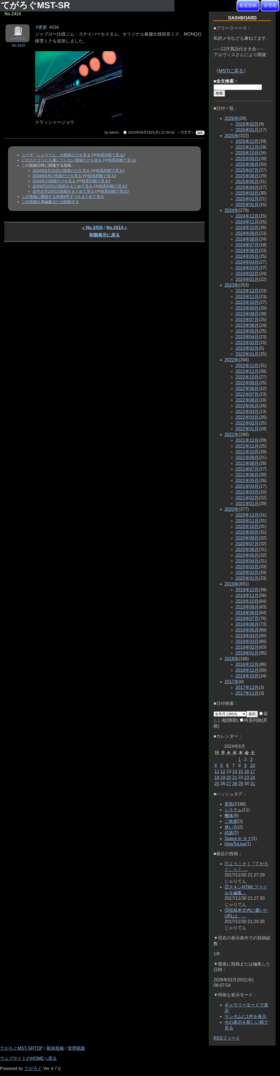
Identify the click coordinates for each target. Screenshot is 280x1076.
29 (240, 783)
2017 (231, 681)
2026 (231, 118)
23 (246, 777)
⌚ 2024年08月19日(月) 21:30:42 (149, 132)
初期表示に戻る (104, 235)
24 (252, 777)
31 (252, 783)
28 (234, 783)
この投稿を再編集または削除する (50, 202)
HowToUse (235, 844)
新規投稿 (248, 5)
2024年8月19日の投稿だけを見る (61, 170)
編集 (200, 132)
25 (216, 783)
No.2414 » (116, 227)
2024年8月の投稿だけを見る (57, 176)
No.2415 (18, 45)
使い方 (231, 827)
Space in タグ (238, 838)
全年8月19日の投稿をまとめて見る (63, 186)
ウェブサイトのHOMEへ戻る (28, 1058)
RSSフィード (227, 1038)
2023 (231, 285)
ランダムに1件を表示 (245, 1016)
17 (252, 771)
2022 (231, 359)
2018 (231, 658)
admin (114, 132)
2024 (231, 210)
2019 (231, 584)
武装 (228, 832)
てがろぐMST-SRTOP (21, 1048)
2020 (231, 509)
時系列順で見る (110, 155)
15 (240, 771)
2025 (231, 135)
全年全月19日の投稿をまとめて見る (63, 191)
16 (246, 771)
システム (233, 809)
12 (222, 771)
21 (234, 777)
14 (234, 771)
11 (216, 771)
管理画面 (76, 1048)
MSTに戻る (231, 71)
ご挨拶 (231, 821)
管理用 (269, 5)
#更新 (41, 27)
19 (222, 777)
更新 (228, 804)
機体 (228, 815)
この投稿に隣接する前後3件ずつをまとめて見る (63, 196)
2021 (231, 434)
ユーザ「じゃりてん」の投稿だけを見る (56, 155)
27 (228, 783)
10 (252, 765)
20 (228, 777)
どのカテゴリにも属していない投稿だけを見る (62, 160)
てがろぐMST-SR (36, 5)
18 (216, 777)
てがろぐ (33, 1068)
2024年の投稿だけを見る (54, 181)
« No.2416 (92, 227)
